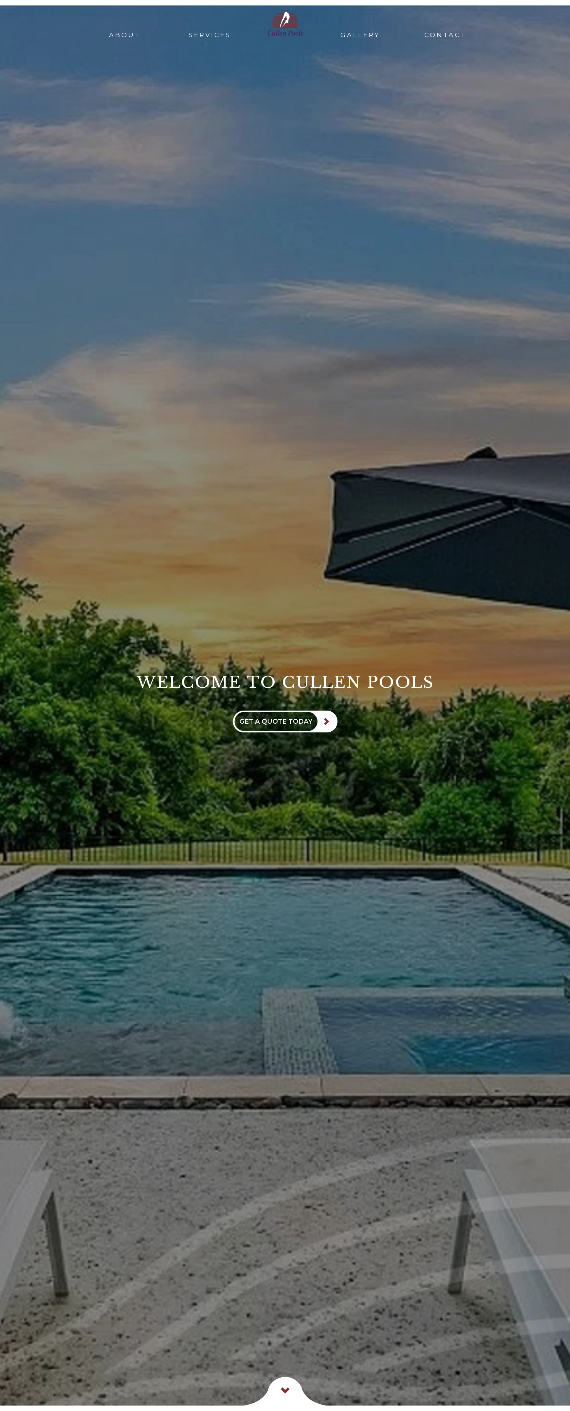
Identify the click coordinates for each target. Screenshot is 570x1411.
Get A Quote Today (275, 721)
